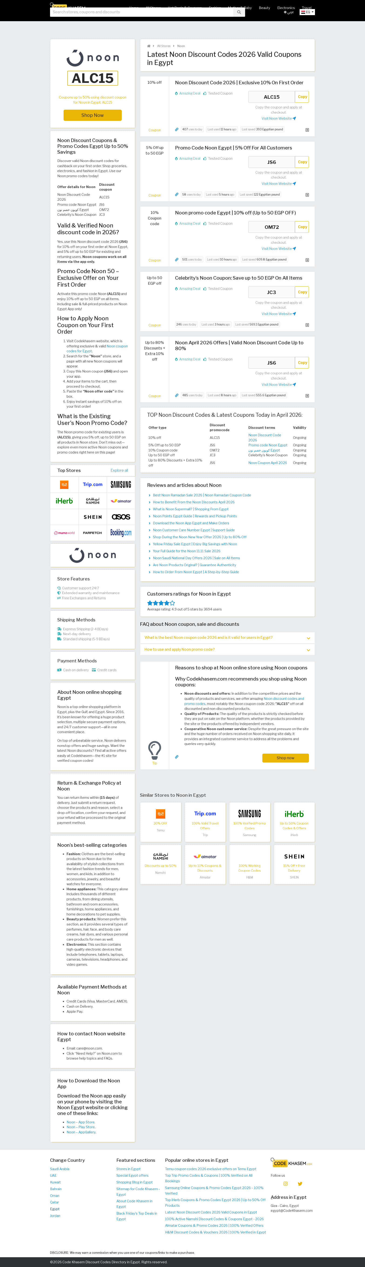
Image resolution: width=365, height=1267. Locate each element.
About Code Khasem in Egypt (134, 1204)
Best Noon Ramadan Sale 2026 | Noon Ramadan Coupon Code (202, 495)
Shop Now (92, 115)
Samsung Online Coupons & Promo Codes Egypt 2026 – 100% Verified (214, 1191)
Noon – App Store (81, 1122)
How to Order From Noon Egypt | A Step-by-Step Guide (196, 572)
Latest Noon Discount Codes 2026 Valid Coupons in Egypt (211, 1212)
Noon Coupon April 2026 (267, 463)
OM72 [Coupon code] (271, 227)
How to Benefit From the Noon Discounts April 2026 (194, 502)
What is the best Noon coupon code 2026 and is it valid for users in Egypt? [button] (227, 638)
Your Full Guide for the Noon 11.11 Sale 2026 (186, 551)
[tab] (227, 638)
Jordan (55, 1216)
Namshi (160, 873)
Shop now (285, 758)
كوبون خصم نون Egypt (264, 450)
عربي (289, 23)
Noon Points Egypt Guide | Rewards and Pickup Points (195, 516)
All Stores (153, 8)
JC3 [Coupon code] (271, 292)
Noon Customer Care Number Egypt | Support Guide (194, 530)
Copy (302, 97)
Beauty (264, 8)
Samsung (249, 835)
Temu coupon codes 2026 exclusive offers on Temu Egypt (210, 1169)
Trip (205, 835)
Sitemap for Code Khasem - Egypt (138, 1192)
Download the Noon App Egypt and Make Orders (191, 523)
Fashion (215, 8)
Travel (306, 8)
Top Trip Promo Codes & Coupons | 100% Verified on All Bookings (208, 1178)
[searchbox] (141, 23)
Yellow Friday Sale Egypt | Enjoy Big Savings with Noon (195, 544)
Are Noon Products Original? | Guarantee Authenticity (194, 565)
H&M (249, 877)
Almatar (205, 877)
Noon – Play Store (81, 1127)
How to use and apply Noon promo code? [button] (227, 649)
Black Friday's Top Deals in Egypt (136, 1216)
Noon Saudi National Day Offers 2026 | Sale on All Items (196, 558)
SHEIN (294, 877)
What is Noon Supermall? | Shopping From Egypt (191, 509)
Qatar (54, 1202)
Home (134, 8)
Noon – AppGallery (81, 1132)
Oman (54, 1196)
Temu (161, 830)
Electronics (286, 8)
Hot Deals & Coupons (185, 8)
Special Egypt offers (132, 1175)
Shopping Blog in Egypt (134, 1182)
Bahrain (56, 1189)
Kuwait (55, 1182)
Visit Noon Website (279, 118)
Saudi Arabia (59, 1169)
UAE (53, 1175)
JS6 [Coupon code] (271, 162)
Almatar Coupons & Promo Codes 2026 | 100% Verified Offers (214, 1225)
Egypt (55, 1209)
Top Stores (69, 470)
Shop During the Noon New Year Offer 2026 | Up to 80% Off (200, 537)
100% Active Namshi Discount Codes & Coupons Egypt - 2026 (214, 1219)
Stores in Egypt (128, 1169)
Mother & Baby (240, 8)
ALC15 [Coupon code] (271, 97)
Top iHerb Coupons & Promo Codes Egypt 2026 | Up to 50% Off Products (215, 1203)
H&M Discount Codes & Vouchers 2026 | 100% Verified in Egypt (215, 1232)
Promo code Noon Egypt (267, 445)
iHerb (294, 835)
